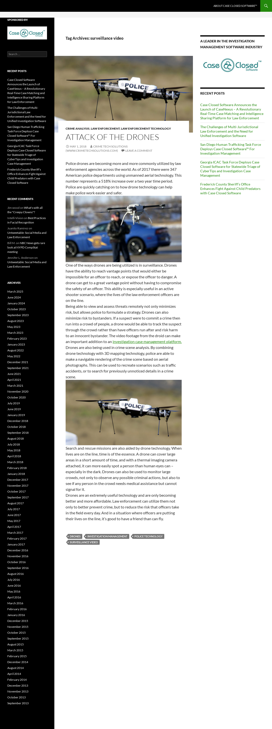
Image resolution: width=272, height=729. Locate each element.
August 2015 (15, 644)
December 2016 (17, 550)
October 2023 (16, 309)
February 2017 (17, 538)
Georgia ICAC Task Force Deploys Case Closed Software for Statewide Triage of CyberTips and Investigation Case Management (230, 168)
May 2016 (13, 591)
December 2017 (17, 480)
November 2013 (17, 691)
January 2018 (16, 474)
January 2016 (16, 615)
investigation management (107, 536)
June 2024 (14, 297)
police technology (148, 536)
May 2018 (13, 450)
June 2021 (14, 374)
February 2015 (17, 656)
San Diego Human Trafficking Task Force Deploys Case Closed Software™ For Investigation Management (230, 148)
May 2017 (13, 521)
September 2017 (18, 497)
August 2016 (15, 574)
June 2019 (14, 409)
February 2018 (17, 468)
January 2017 (16, 544)
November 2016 (17, 556)
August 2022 (15, 350)
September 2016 (18, 568)
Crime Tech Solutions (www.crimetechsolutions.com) (97, 148)
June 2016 (14, 585)
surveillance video (84, 542)
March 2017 (15, 532)
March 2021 (15, 385)
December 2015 (17, 621)
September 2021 (18, 368)
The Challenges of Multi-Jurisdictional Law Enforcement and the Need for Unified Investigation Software (229, 131)
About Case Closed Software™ (235, 5)
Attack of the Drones (112, 137)
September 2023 (18, 315)
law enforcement (105, 128)
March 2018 (15, 462)
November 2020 (17, 391)
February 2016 (17, 609)
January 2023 (16, 344)
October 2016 (16, 562)
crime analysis (78, 128)
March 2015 (15, 650)
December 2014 (17, 662)
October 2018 (16, 427)
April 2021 (14, 380)
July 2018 (13, 444)
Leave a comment (138, 150)
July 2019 (13, 403)
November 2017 (17, 485)
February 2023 (17, 338)
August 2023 (15, 321)
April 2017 (14, 527)
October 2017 (16, 491)
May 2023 (13, 327)
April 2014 (14, 674)
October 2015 (16, 632)
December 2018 (17, 421)
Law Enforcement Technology (146, 128)
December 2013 (17, 685)
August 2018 (15, 438)
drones (75, 536)
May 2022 (13, 356)
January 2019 (16, 415)
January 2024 (16, 303)
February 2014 (17, 679)
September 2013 (18, 703)
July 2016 (13, 579)
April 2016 (14, 597)
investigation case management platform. (147, 341)
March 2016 (15, 603)
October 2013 (16, 697)
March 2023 (15, 332)
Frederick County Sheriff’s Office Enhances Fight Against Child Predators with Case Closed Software (230, 188)
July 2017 (13, 509)
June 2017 (14, 515)
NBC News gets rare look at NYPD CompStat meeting (26, 247)
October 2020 (16, 397)
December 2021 (17, 362)
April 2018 (14, 456)
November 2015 (17, 627)
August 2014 (15, 668)
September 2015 (18, 638)
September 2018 (18, 432)
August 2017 (15, 503)
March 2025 (15, 291)
